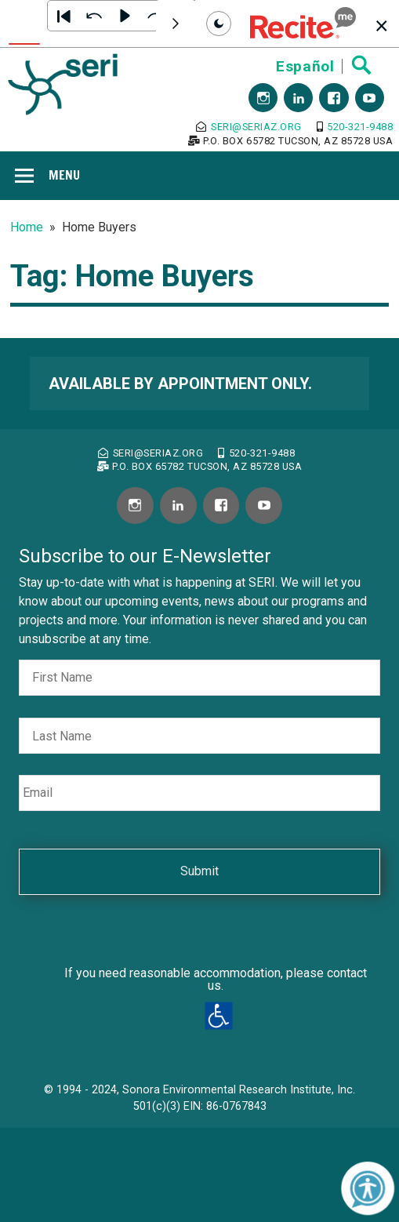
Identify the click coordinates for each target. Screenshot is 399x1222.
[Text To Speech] (24, 24)
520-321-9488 (355, 127)
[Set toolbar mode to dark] (218, 23)
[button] (303, 23)
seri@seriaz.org (248, 127)
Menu (64, 175)
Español (305, 66)
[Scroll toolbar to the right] (175, 23)
